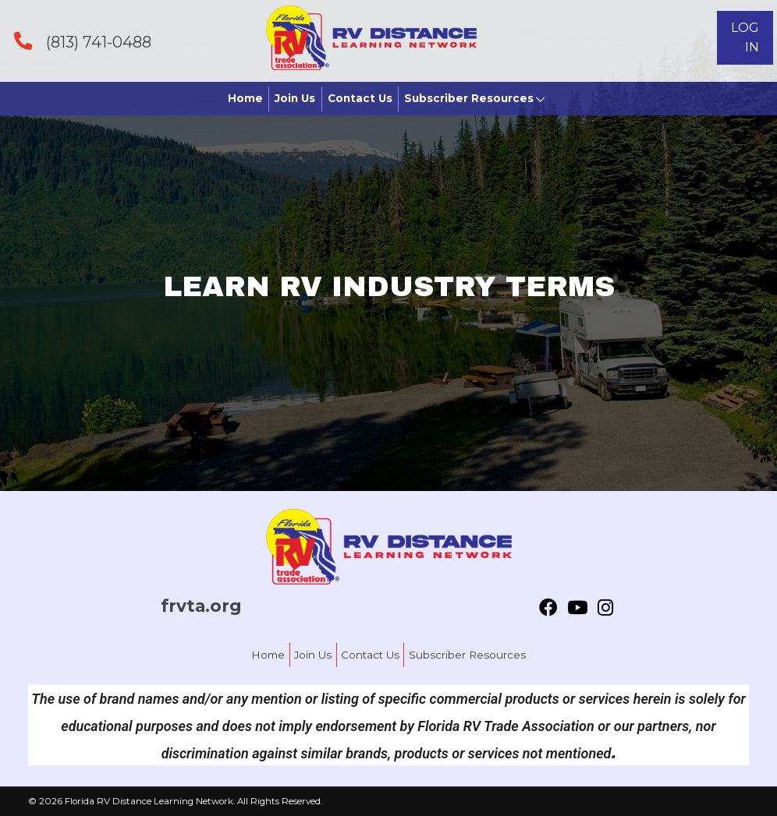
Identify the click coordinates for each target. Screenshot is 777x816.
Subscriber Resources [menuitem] (467, 654)
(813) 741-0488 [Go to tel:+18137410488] (98, 42)
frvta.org (201, 605)
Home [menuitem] (268, 654)
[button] (745, 38)
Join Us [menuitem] (313, 654)
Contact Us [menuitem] (370, 654)
